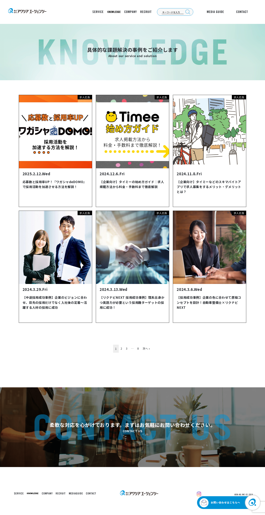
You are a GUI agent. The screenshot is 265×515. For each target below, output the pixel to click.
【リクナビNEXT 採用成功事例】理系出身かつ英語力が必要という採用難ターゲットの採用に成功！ (132, 302)
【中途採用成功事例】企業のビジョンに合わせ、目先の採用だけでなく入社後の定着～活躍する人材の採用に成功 (55, 302)
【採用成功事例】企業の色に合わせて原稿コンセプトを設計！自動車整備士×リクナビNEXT (209, 302)
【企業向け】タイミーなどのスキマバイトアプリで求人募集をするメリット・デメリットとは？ (209, 186)
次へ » (146, 348)
